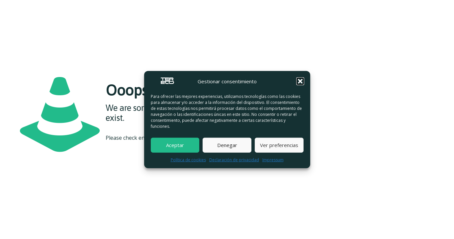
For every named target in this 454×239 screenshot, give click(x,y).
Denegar (227, 145)
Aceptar (175, 145)
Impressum (273, 159)
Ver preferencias (279, 145)
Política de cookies (188, 159)
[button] (300, 81)
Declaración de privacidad (234, 159)
